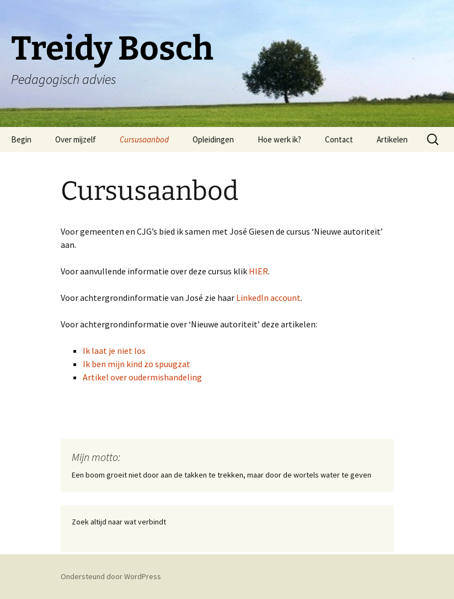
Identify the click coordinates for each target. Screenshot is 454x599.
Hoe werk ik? (279, 139)
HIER (258, 271)
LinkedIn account (268, 297)
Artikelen (392, 139)
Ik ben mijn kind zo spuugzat (136, 363)
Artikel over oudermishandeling (142, 377)
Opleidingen (213, 139)
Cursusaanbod (144, 139)
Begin (21, 139)
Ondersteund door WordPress (111, 576)
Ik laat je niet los (114, 350)
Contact (339, 139)
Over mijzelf (75, 139)
